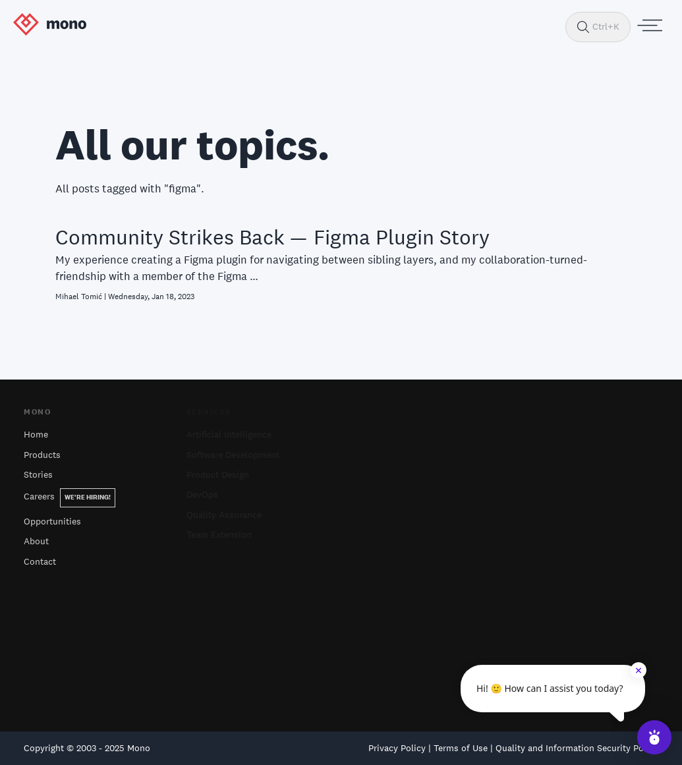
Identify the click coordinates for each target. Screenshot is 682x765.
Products (42, 455)
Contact (40, 561)
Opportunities (52, 521)
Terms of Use (461, 748)
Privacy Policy (397, 748)
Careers (69, 496)
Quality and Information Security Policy (577, 748)
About (36, 541)
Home (36, 434)
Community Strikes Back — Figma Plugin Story (272, 236)
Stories (38, 474)
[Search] (583, 27)
